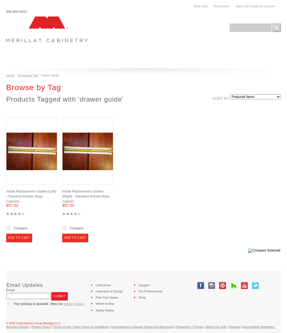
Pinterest (222, 285)
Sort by (221, 98)
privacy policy (74, 304)
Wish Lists (201, 6)
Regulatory (184, 327)
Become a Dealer (17, 327)
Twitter (255, 285)
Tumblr (233, 285)
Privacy (199, 327)
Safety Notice (105, 310)
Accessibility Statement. (258, 327)
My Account (222, 6)
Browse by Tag (28, 75)
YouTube (244, 285)
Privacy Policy (41, 327)
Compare (20, 228)
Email (10, 290)
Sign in (240, 6)
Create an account (262, 6)
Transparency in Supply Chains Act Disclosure (142, 327)
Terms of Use (62, 327)
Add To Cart (19, 237)
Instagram (211, 285)
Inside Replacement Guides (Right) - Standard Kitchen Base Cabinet (86, 196)
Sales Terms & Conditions (90, 327)
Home (10, 75)
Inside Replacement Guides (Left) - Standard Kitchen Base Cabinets (31, 196)
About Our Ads (216, 327)
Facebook (200, 285)
